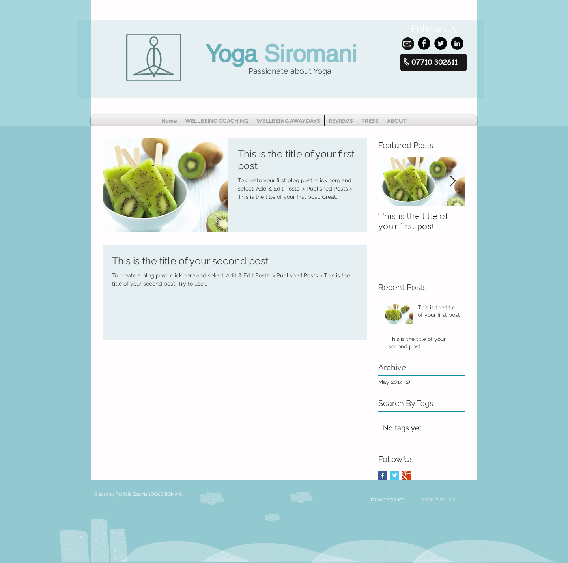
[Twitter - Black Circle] (440, 43)
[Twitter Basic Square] (394, 475)
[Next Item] (452, 181)
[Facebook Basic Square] (382, 475)
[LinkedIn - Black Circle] (457, 43)
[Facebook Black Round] (424, 43)
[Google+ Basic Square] (406, 475)
